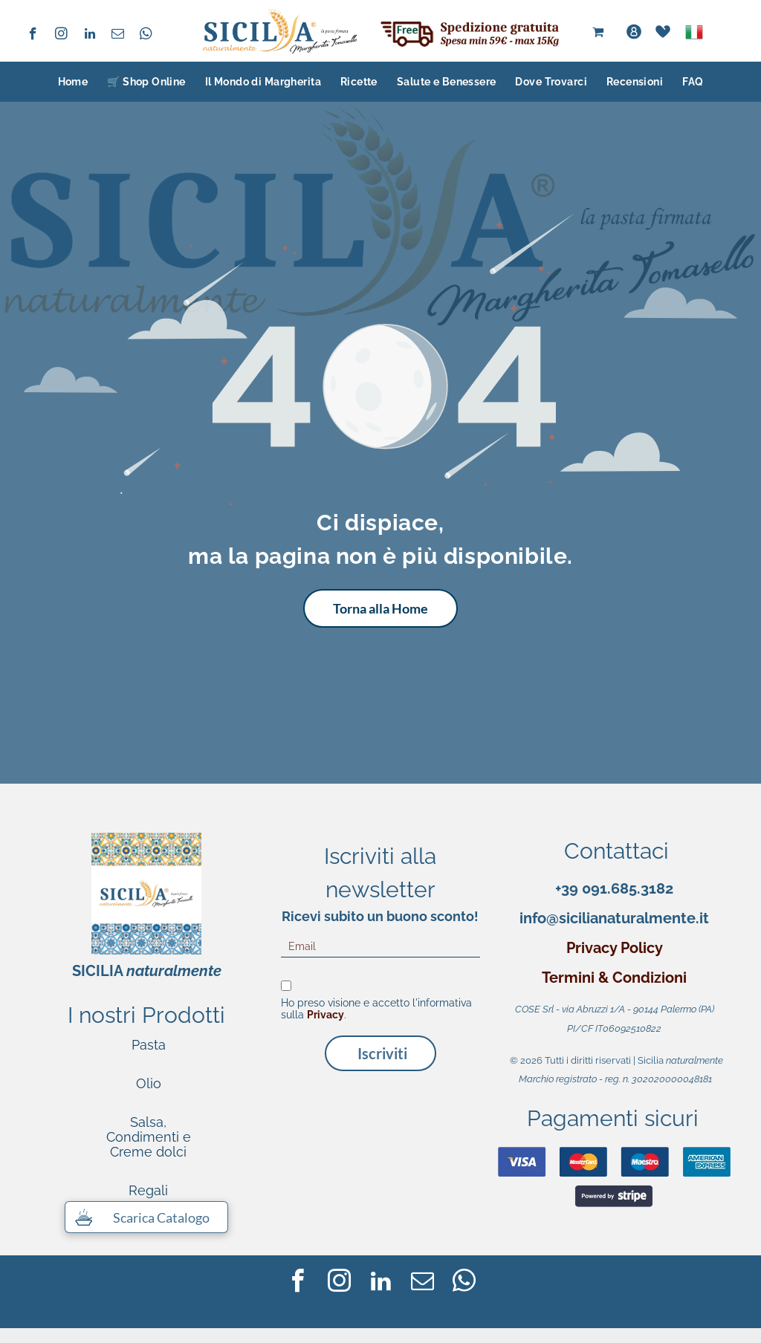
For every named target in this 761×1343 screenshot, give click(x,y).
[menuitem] (73, 82)
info (532, 918)
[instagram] (61, 36)
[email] (118, 36)
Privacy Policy (614, 948)
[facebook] (33, 36)
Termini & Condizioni (614, 977)
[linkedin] (89, 36)
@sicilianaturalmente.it (627, 918)
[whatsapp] (146, 36)
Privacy (325, 1015)
